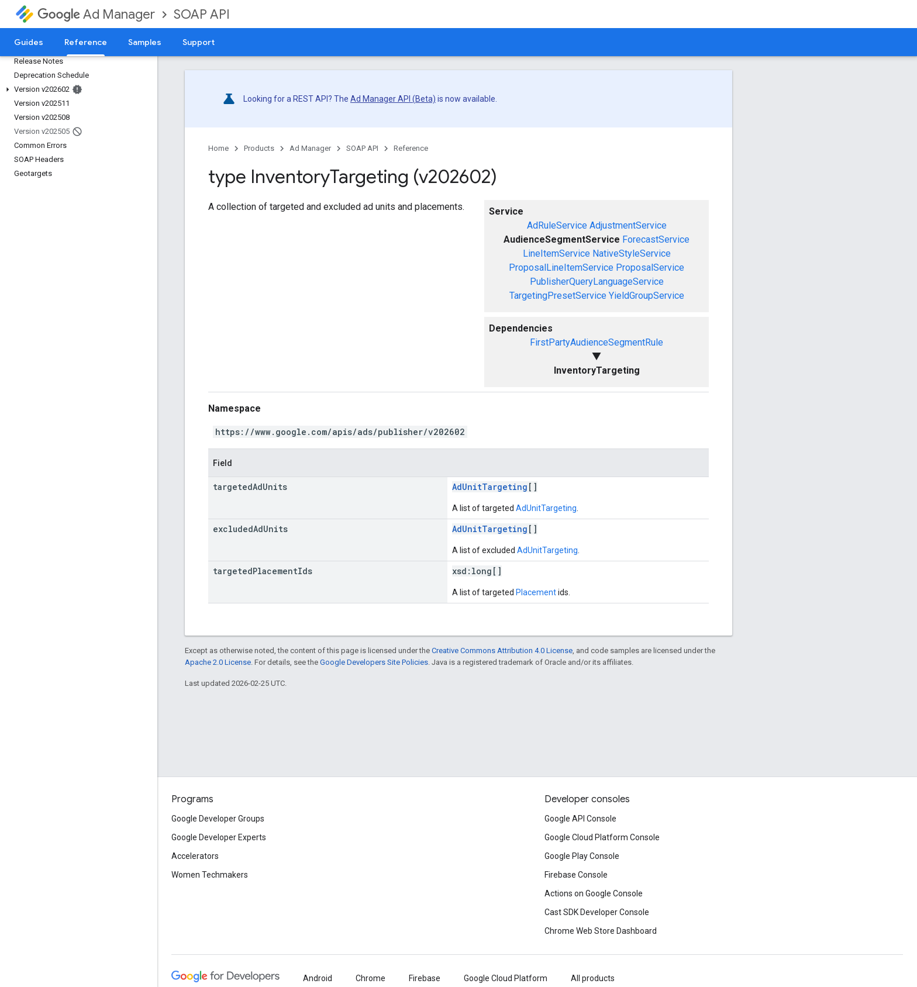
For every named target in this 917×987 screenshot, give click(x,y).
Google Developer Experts (218, 837)
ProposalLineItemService (561, 267)
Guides (28, 42)
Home (218, 148)
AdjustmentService (628, 225)
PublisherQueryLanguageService (597, 281)
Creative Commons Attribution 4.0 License (502, 650)
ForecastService (656, 239)
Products (259, 148)
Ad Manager (96, 14)
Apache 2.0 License (218, 662)
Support (198, 42)
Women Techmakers (209, 874)
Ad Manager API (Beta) (393, 98)
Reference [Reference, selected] (85, 42)
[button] (76, 89)
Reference (411, 148)
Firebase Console (576, 874)
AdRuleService (557, 225)
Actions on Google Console (593, 893)
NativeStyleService (631, 253)
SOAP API (202, 14)
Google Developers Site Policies (374, 662)
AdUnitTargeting (490, 486)
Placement (536, 592)
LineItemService (556, 253)
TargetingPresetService (557, 295)
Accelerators (195, 856)
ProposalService (650, 267)
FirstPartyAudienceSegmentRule (596, 342)
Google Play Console (581, 856)
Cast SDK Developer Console (596, 912)
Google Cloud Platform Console (602, 837)
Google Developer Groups (217, 818)
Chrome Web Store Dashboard (600, 931)
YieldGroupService (646, 295)
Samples (144, 42)
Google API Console (580, 818)
